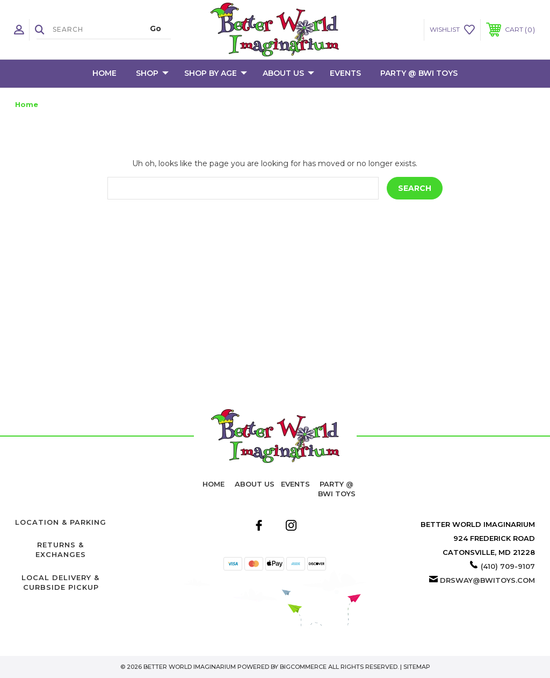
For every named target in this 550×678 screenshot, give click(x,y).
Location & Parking (60, 522)
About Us (288, 73)
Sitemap (416, 666)
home (213, 484)
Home (104, 73)
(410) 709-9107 (508, 566)
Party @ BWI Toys (419, 73)
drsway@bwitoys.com (487, 580)
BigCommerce (303, 666)
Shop (152, 73)
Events (345, 73)
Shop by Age (215, 73)
